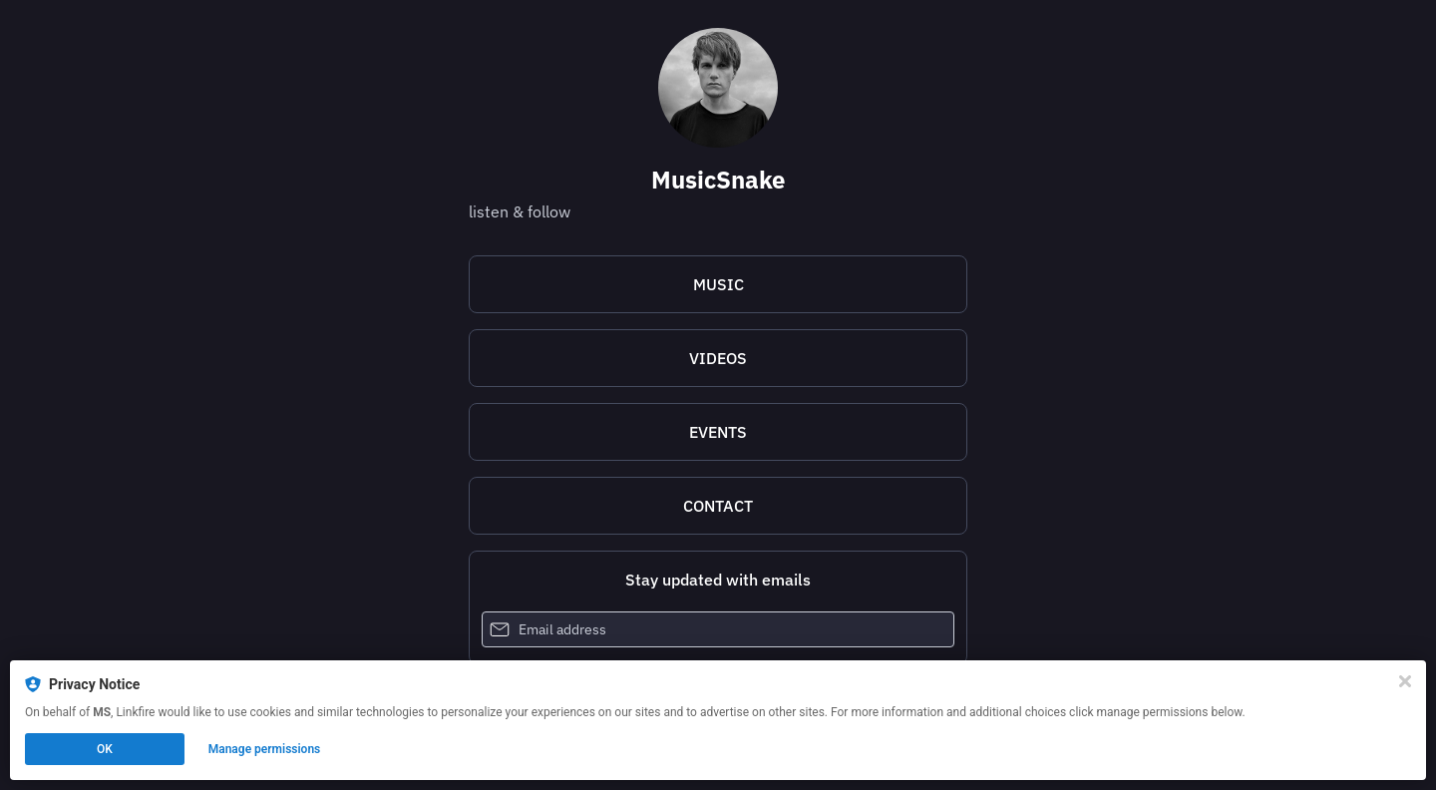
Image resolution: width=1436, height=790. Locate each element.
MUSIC (718, 284)
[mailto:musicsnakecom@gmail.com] (718, 506)
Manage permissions (264, 749)
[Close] (1405, 681)
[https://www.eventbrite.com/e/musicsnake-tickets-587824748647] (718, 432)
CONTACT (718, 506)
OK (105, 749)
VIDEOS (718, 358)
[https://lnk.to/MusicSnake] (718, 284)
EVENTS (718, 432)
